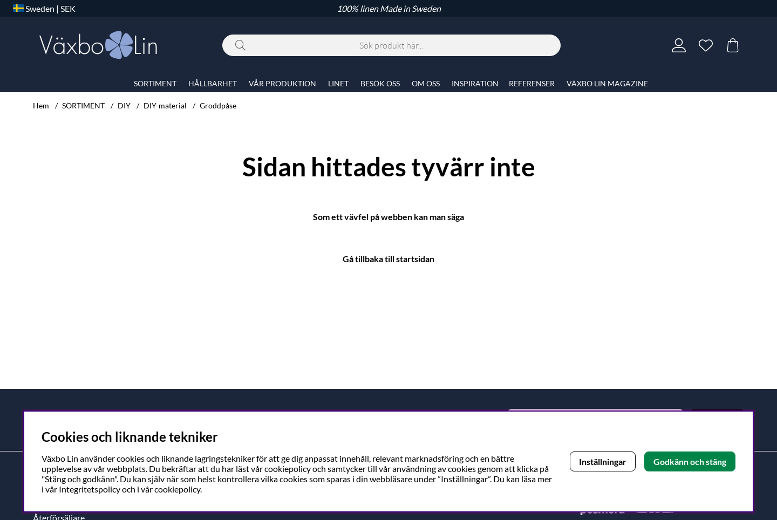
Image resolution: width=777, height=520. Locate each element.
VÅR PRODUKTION (282, 83)
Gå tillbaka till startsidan (388, 259)
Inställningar (602, 461)
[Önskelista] (705, 45)
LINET (338, 83)
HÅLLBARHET (212, 83)
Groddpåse (218, 105)
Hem (41, 105)
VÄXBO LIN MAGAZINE (607, 83)
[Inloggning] (678, 45)
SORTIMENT (83, 105)
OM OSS (426, 83)
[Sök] (391, 45)
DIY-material (165, 105)
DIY (124, 105)
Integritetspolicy (89, 489)
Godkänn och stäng (689, 461)
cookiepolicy (177, 489)
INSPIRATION (475, 83)
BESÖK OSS (380, 83)
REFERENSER (532, 83)
